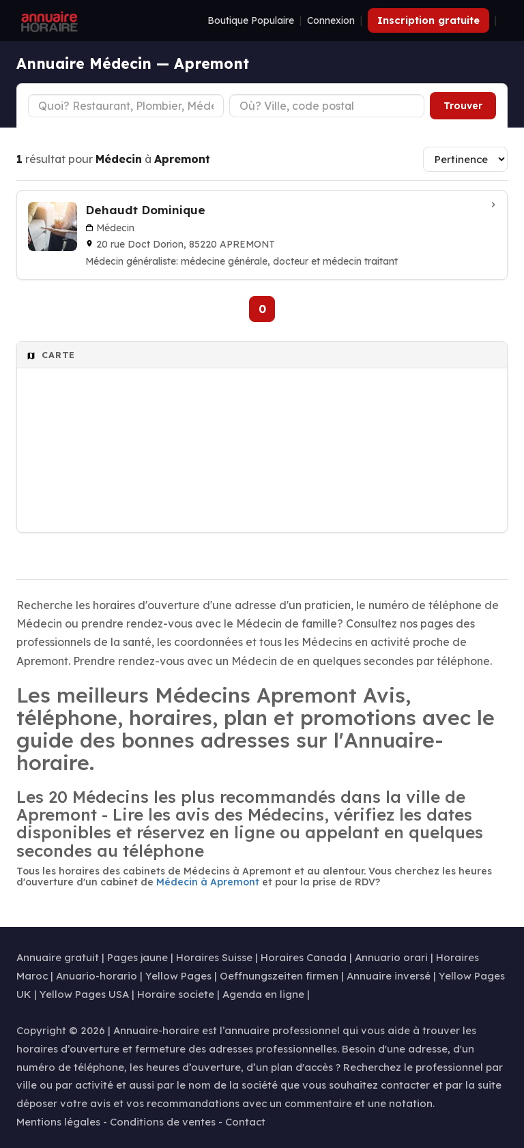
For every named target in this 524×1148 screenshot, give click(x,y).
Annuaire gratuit (57, 957)
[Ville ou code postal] (327, 105)
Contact (245, 1121)
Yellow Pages (178, 975)
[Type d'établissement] (126, 105)
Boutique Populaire (250, 20)
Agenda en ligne (263, 994)
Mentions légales (58, 1121)
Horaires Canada (304, 957)
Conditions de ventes (163, 1121)
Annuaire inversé (389, 975)
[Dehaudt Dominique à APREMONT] (262, 235)
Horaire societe (175, 994)
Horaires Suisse (214, 957)
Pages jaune (137, 957)
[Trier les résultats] (465, 159)
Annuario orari (391, 957)
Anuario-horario (96, 975)
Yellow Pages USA (84, 994)
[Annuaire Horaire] (47, 20)
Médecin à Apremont (207, 882)
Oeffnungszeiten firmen (279, 975)
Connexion (331, 20)
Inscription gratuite (428, 20)
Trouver (462, 106)
